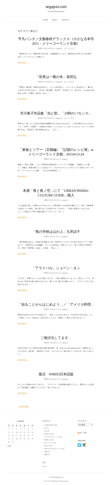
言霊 (46, 451)
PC (45, 428)
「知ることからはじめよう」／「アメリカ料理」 (56, 304)
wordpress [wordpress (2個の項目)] (44, 466)
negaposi (59, 48)
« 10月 (9, 446)
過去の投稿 (23, 406)
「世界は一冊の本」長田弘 (56, 77)
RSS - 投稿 (83, 433)
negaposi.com (56, 6)
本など (47, 446)
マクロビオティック (51, 437)
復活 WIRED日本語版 (56, 374)
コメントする (69, 48)
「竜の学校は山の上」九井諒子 (56, 232)
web (46, 431)
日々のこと (48, 443)
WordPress (54, 481)
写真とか (48, 440)
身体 (46, 454)
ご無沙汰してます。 (56, 338)
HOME (45, 20)
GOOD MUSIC (49, 425)
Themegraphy (64, 481)
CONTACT (65, 20)
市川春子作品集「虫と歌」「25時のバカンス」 (56, 113)
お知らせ (48, 434)
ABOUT (54, 20)
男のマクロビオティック (53, 448)
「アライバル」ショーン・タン (56, 268)
